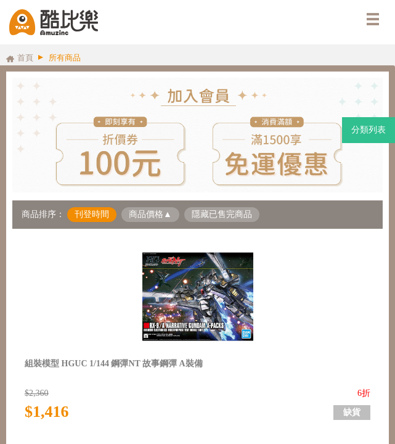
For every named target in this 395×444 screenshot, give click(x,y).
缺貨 (351, 412)
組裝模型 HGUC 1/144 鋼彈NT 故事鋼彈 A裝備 (114, 363)
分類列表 (368, 129)
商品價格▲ (150, 214)
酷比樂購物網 (53, 22)
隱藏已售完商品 (222, 214)
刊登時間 (92, 214)
